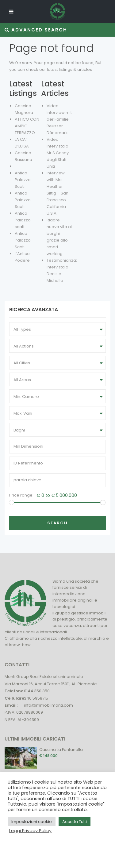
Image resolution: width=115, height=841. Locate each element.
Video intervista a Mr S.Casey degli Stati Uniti (58, 153)
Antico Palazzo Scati (23, 179)
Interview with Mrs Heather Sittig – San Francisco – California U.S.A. (58, 193)
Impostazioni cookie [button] (31, 822)
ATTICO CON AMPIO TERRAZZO (27, 126)
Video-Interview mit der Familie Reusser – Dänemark (59, 119)
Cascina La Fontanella (61, 749)
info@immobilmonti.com (48, 705)
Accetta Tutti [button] (74, 822)
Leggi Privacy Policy (30, 830)
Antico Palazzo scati (23, 220)
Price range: (21, 495)
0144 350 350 (37, 691)
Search (57, 523)
